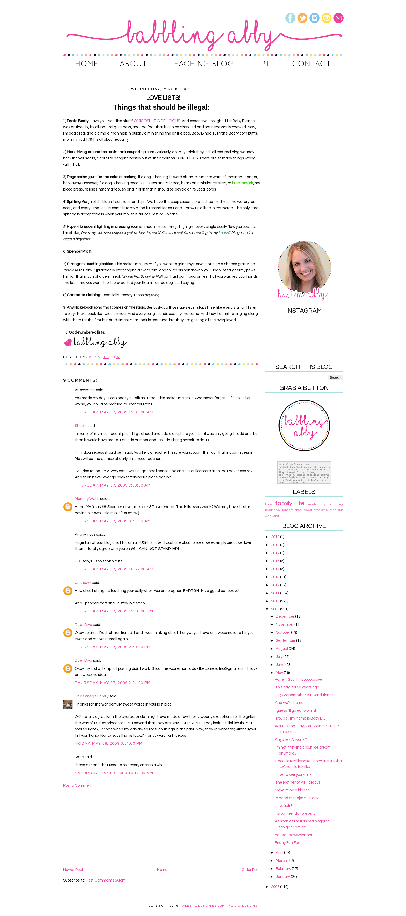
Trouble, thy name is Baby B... (300, 718)
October (283, 633)
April (280, 853)
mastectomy (317, 504)
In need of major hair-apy (296, 798)
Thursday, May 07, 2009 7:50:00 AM (113, 485)
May (280, 673)
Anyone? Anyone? (291, 740)
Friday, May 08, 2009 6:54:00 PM (109, 743)
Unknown (83, 583)
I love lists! (283, 806)
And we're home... (290, 703)
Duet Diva (83, 625)
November (285, 624)
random (287, 510)
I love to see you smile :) (294, 775)
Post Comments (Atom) (106, 880)
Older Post (251, 870)
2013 (275, 577)
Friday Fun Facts (289, 843)
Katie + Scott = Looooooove (298, 679)
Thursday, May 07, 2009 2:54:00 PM (113, 683)
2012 (275, 585)
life (300, 503)
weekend (272, 516)
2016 (275, 561)
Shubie (81, 426)
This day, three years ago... (298, 687)
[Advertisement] (161, 827)
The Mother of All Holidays (297, 782)
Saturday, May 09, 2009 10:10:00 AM (114, 773)
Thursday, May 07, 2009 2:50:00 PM (113, 647)
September (286, 641)
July (279, 657)
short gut (336, 510)
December (285, 616)
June (280, 665)
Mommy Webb (87, 499)
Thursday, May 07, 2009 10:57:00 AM (114, 569)
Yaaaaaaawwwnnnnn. (294, 835)
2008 (275, 887)
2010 (275, 601)
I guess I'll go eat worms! (295, 711)
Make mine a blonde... (293, 790)
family (283, 503)
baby (268, 504)
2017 (275, 553)
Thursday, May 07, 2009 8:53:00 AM (113, 521)
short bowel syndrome (311, 510)
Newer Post (73, 870)
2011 (275, 593)
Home (162, 870)
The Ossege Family (91, 696)
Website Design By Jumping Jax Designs (219, 905)
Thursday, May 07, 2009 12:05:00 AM (114, 412)
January (283, 877)
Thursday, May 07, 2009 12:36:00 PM (114, 611)
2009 (275, 609)
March (282, 861)
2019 (275, 537)
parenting (336, 504)
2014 (275, 569)
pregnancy (272, 510)
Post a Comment (78, 785)
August (282, 649)
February (284, 869)
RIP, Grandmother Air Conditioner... (305, 695)
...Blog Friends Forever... (295, 813)
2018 (275, 545)
